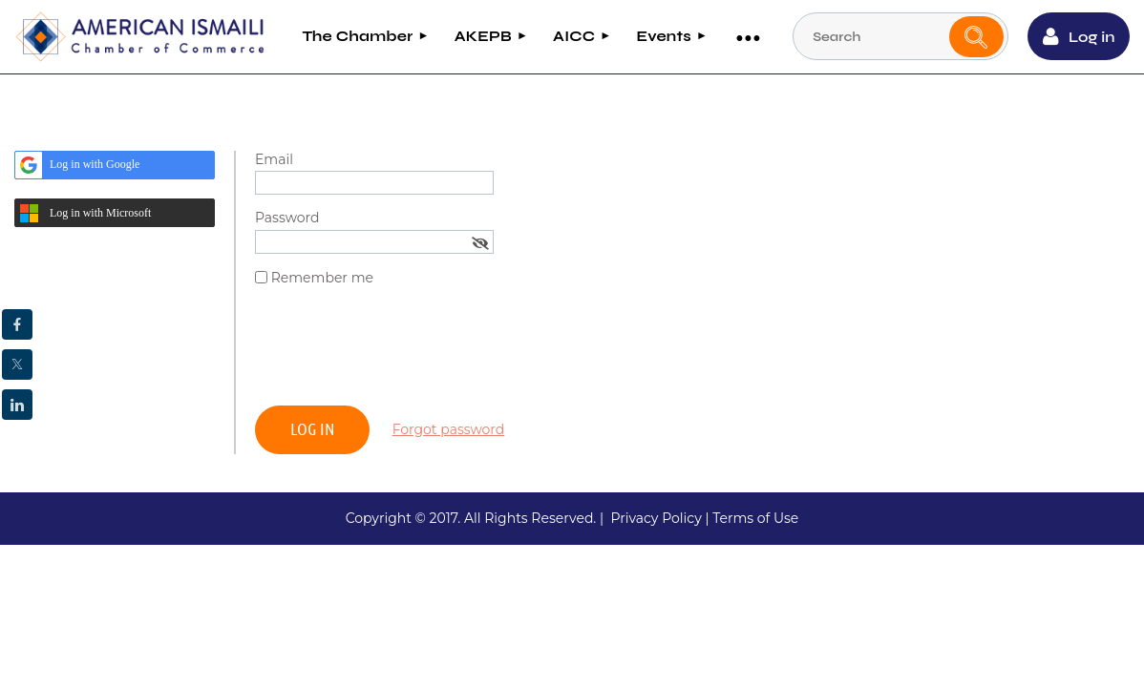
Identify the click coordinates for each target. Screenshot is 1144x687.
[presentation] (400, 353)
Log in (1092, 37)
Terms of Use (755, 517)
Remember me (322, 277)
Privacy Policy (655, 517)
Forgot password (448, 428)
